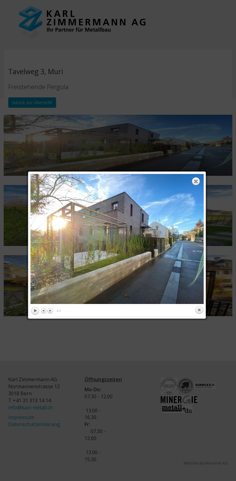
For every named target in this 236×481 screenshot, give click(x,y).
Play (34, 180)
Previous (43, 180)
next (160, 108)
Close (198, 179)
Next (49, 180)
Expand (195, 50)
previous (72, 108)
